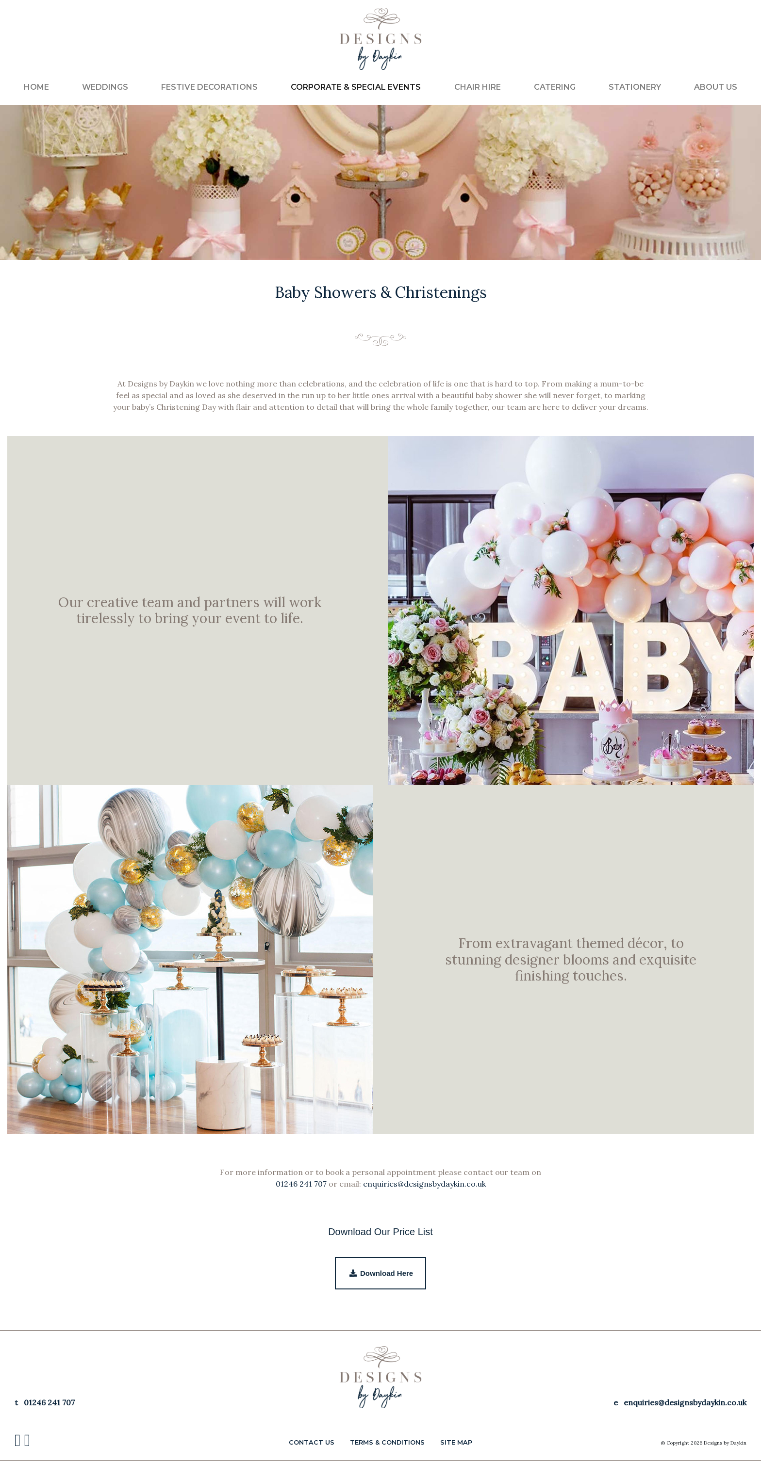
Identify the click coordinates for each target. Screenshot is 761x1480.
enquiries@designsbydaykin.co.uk (424, 1184)
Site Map (456, 1442)
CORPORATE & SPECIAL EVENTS (356, 87)
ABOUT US (715, 87)
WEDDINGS (105, 87)
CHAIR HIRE (477, 87)
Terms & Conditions (387, 1442)
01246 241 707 (301, 1184)
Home (36, 87)
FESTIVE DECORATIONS (209, 87)
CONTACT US (311, 1442)
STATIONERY (635, 87)
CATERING (555, 87)
